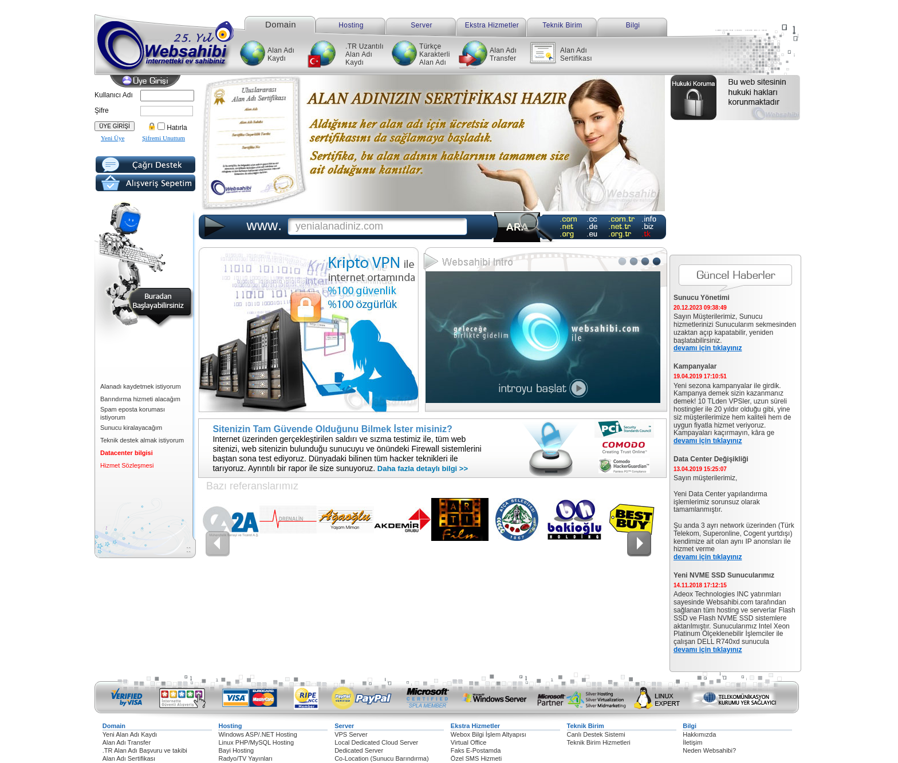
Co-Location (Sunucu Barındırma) (381, 758)
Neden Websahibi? (709, 750)
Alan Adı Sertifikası (576, 54)
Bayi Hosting (236, 750)
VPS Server (350, 734)
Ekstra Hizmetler (492, 25)
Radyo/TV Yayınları (245, 758)
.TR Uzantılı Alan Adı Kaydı (364, 54)
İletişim (692, 742)
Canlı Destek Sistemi (596, 734)
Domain (280, 24)
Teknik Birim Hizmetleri (599, 742)
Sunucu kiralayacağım (131, 427)
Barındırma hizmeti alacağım (140, 399)
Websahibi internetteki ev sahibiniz (175, 40)
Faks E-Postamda (476, 750)
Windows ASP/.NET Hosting (257, 734)
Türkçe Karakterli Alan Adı (434, 54)
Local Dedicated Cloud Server (376, 742)
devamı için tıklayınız (708, 348)
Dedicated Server (358, 750)
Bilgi (633, 25)
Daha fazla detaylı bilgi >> (421, 468)
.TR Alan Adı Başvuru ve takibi (145, 750)
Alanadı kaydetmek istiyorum (140, 386)
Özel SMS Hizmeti (476, 758)
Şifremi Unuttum (163, 138)
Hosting (351, 25)
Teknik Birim (562, 25)
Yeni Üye (112, 138)
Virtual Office (469, 742)
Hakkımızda (699, 734)
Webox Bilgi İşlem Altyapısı (488, 734)
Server (421, 25)
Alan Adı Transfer (503, 54)
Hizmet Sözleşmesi (127, 465)
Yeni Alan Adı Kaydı (130, 734)
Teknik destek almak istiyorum (142, 440)
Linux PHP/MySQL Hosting (256, 742)
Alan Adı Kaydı (280, 54)
